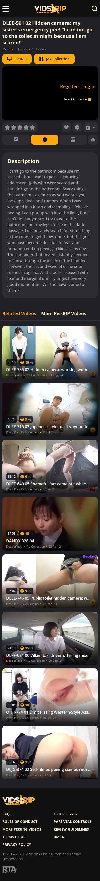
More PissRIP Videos (63, 313)
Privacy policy (16, 844)
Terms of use (14, 837)
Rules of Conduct (19, 821)
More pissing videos (21, 829)
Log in (88, 86)
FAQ (6, 814)
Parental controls (73, 821)
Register (69, 86)
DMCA (59, 837)
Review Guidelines (71, 829)
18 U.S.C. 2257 (66, 814)
